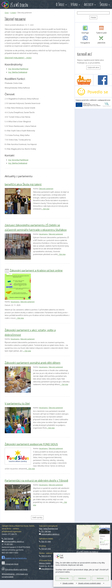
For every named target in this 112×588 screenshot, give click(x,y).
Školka (104, 4)
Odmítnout (82, 578)
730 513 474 (45, 556)
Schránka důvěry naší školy (14, 569)
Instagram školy (10, 564)
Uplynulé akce (93, 67)
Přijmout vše (64, 578)
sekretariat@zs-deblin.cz (13, 541)
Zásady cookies (68, 583)
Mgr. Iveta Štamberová (48, 528)
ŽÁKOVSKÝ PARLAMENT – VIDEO (18, 58)
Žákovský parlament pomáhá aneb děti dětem (32, 362)
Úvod (7, 13)
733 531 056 (45, 549)
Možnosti (100, 578)
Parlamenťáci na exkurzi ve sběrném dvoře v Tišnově (36, 480)
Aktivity (88, 4)
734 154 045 (7, 538)
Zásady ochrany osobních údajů (89, 583)
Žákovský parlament (46, 189)
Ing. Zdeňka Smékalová (17, 72)
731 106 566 (45, 531)
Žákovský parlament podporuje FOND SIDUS (31, 444)
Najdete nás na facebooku (14, 558)
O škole (60, 4)
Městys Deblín (45, 563)
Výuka (74, 4)
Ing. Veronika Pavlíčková (18, 69)
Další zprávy (37, 517)
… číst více (45, 209)
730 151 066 (45, 541)
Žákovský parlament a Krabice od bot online (36, 270)
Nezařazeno (43, 234)
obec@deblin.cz (46, 569)
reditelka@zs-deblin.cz (49, 534)
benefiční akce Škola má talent (23, 184)
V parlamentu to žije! (17, 403)
